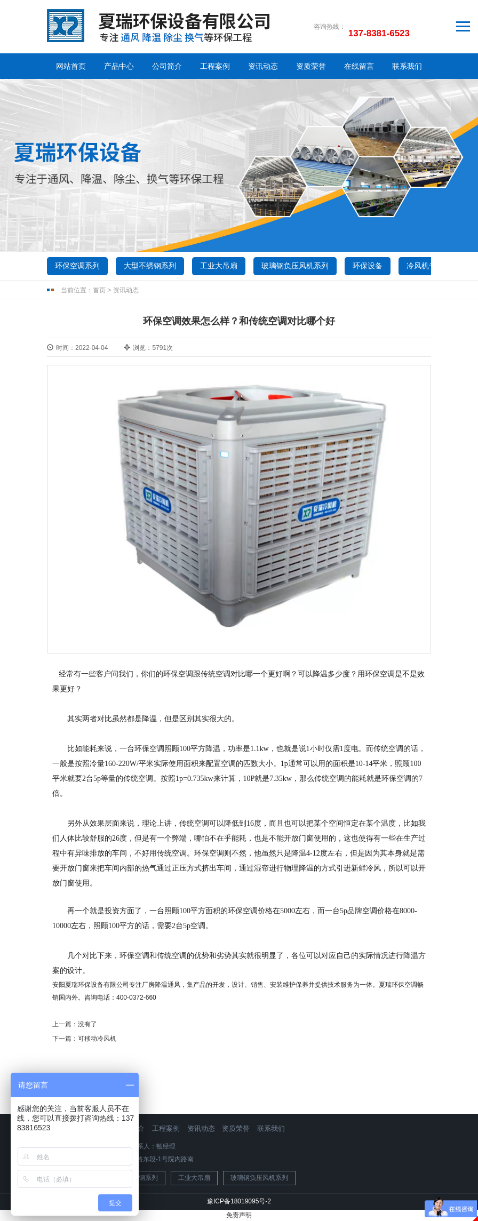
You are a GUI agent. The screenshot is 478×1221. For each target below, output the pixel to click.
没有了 (87, 1024)
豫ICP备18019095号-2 (239, 1201)
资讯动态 (263, 66)
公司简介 (167, 66)
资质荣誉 (311, 66)
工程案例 (215, 66)
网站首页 (71, 66)
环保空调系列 (77, 265)
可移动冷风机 (97, 1038)
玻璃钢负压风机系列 (295, 265)
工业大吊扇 (218, 265)
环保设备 (368, 265)
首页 (99, 290)
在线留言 (359, 66)
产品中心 (119, 66)
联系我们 (407, 66)
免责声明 (239, 1215)
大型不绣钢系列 (150, 265)
